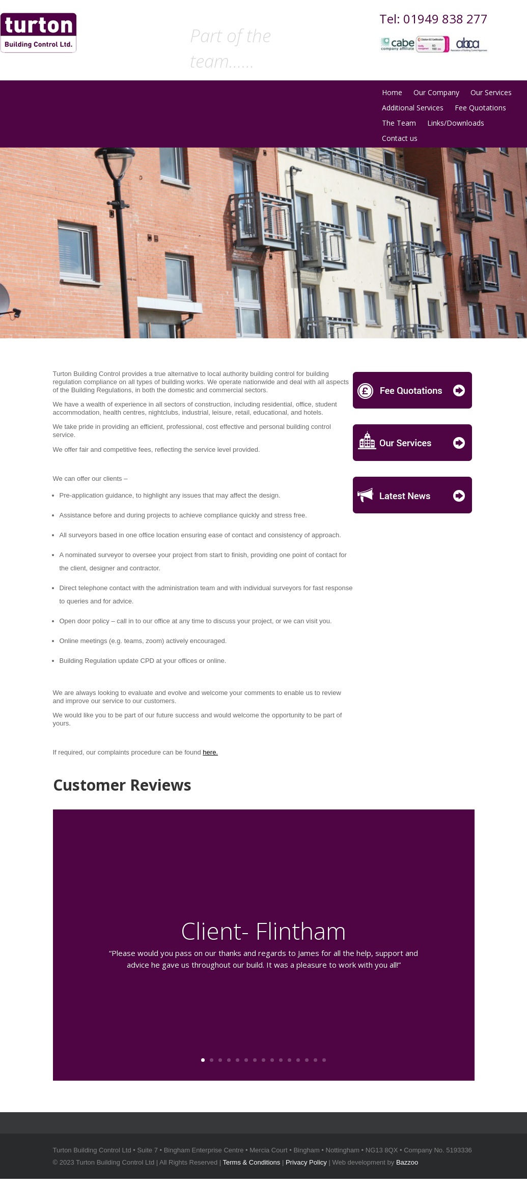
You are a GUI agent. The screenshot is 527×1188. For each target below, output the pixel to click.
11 (289, 1060)
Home (392, 93)
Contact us (400, 139)
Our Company (436, 93)
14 (315, 1060)
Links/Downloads (455, 124)
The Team (399, 124)
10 (281, 1060)
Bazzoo (407, 1162)
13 (307, 1060)
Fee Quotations (480, 108)
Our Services (491, 93)
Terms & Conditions (252, 1162)
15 (324, 1060)
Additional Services (412, 108)
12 (298, 1060)
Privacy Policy (306, 1162)
